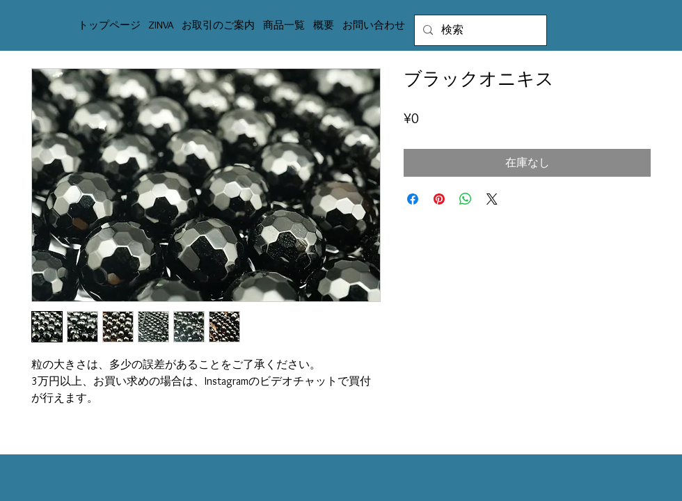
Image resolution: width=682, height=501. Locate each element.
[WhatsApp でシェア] (465, 199)
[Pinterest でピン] (439, 199)
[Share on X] (492, 199)
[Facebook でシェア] (412, 199)
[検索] (479, 30)
